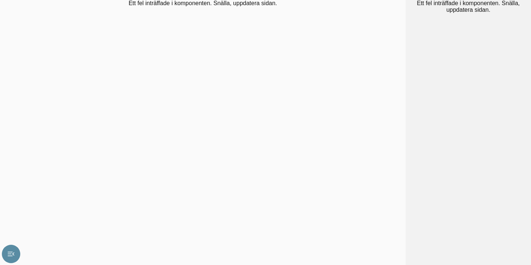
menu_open (11, 254)
